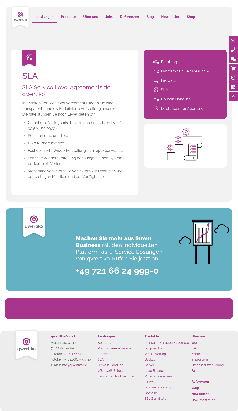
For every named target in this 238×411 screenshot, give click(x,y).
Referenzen (200, 381)
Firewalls (168, 80)
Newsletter (200, 394)
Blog (195, 388)
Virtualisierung (155, 354)
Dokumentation (203, 400)
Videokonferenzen (158, 376)
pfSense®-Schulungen (114, 370)
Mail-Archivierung (158, 387)
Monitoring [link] (37, 171)
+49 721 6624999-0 (76, 354)
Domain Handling (176, 99)
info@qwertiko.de (74, 365)
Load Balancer (155, 370)
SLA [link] (30, 76)
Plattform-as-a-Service (114, 348)
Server (149, 365)
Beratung (169, 62)
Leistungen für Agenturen (183, 108)
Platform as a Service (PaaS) (185, 71)
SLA (164, 90)
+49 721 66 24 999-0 (117, 270)
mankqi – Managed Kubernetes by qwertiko (167, 345)
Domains (151, 393)
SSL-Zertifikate (155, 398)
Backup (150, 359)
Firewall (150, 382)
